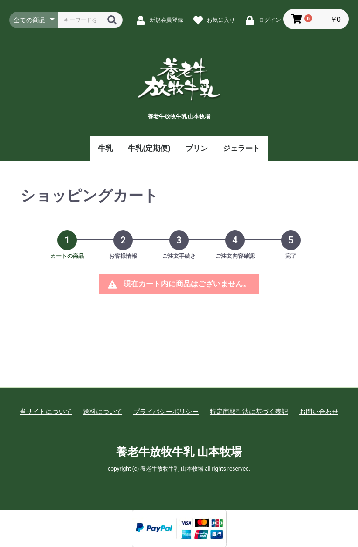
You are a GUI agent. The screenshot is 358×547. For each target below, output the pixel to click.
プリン (197, 148)
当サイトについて (46, 411)
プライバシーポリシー (166, 411)
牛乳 (105, 148)
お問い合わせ (318, 411)
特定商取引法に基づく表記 (249, 411)
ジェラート (241, 148)
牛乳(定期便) (149, 148)
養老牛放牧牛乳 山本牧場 (179, 452)
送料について (102, 411)
